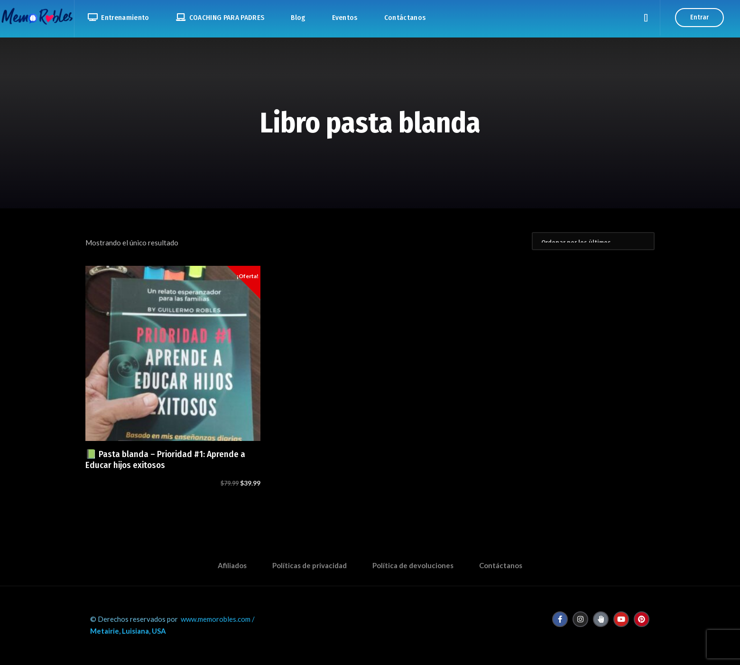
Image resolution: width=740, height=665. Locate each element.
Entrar (699, 17)
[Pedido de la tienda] (593, 241)
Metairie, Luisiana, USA (128, 631)
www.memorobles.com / (217, 619)
